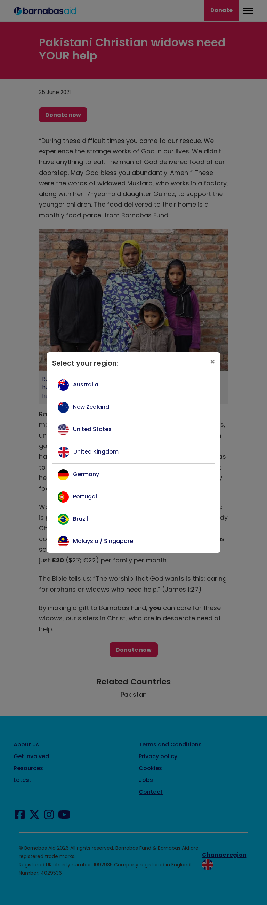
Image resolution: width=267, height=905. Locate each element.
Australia (85, 385)
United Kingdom (96, 452)
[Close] (212, 361)
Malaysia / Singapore (103, 541)
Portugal (85, 496)
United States (92, 429)
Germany (86, 474)
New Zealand (91, 407)
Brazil (80, 519)
